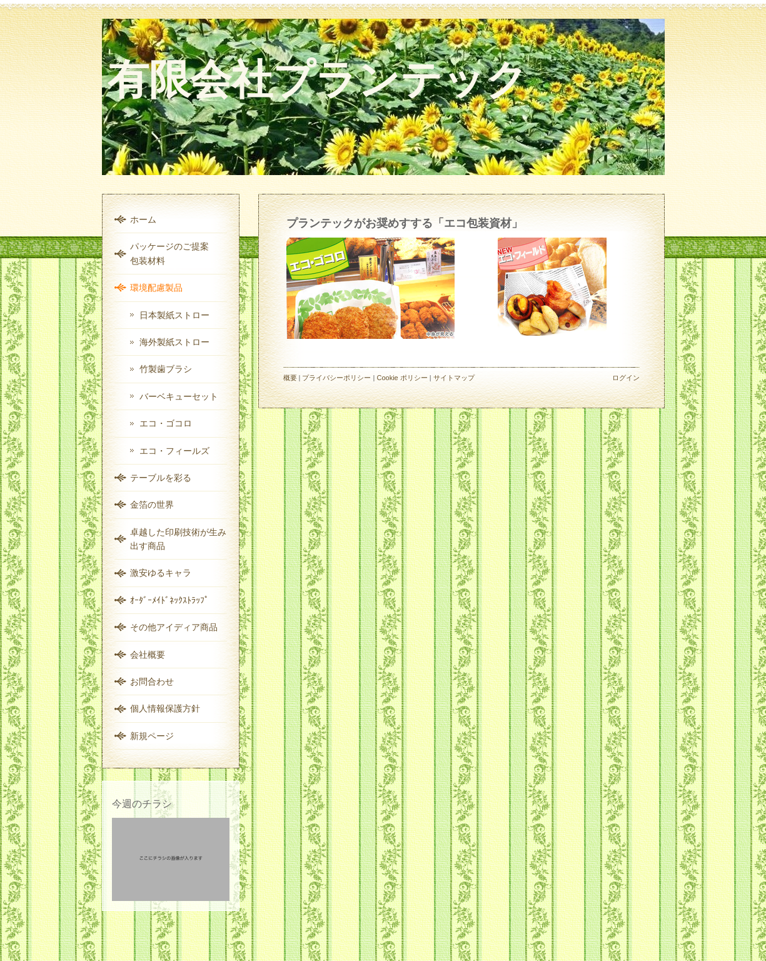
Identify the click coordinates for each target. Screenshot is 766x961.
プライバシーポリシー (336, 377)
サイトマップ (454, 377)
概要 (290, 377)
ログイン (626, 377)
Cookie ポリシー (401, 377)
